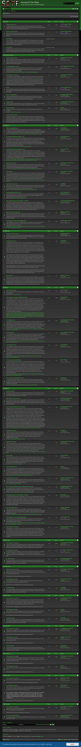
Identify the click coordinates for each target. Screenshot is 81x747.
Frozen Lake (27, 328)
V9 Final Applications (12, 128)
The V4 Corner (6, 626)
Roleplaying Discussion (12, 66)
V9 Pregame (6, 125)
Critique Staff (13, 513)
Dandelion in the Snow (64, 275)
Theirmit (63, 67)
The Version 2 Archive (12, 678)
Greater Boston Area (12, 478)
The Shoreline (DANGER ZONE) (15, 378)
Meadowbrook (20, 168)
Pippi (62, 580)
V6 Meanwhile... (10, 587)
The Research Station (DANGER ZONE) (17, 297)
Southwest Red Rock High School (15, 149)
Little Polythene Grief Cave (67, 171)
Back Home (9, 275)
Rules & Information (12, 31)
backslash (63, 333)
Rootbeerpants (64, 193)
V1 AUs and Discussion (12, 715)
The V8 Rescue (65, 344)
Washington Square (36, 451)
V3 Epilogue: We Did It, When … (68, 656)
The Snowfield (14, 328)
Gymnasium (13, 159)
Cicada (62, 75)
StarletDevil (63, 102)
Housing (13, 356)
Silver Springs (14, 168)
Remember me (47, 724)
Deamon (63, 518)
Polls (7, 87)
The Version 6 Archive (12, 569)
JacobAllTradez (64, 95)
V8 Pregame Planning (12, 527)
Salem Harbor (30, 475)
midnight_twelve (64, 478)
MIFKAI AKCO (64, 716)
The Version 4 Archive (12, 628)
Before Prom (14, 198)
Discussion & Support (8, 55)
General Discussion (11, 58)
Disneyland (22, 146)
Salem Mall (9, 455)
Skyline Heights (27, 168)
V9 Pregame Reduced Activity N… (68, 66)
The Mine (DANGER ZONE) (13, 360)
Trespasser (64, 377)
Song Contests (17, 112)
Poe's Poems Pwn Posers (67, 578)
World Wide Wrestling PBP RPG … (67, 94)
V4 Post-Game (10, 646)
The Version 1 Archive (12, 707)
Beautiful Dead (65, 297)
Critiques (22, 72)
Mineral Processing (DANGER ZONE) (13, 375)
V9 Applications (14, 133)
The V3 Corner (6, 653)
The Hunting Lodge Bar (20, 356)
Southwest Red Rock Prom (13, 192)
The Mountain (10, 332)
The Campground (34, 328)
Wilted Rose (64, 240)
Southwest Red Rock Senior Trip (15, 136)
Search (5, 10)
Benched (63, 617)
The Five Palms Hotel (15, 146)
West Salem (13, 438)
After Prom (22, 198)
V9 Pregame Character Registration (16, 221)
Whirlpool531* (64, 646)
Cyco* (62, 679)
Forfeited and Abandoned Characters (34, 133)
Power (63, 609)
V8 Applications (14, 514)
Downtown (9, 171)
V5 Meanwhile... (10, 618)
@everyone (64, 494)
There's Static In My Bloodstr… (68, 542)
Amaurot (63, 430)
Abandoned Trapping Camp (12, 329)
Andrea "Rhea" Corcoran (67, 220)
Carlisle (62, 241)
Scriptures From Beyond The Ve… (68, 101)
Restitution (64, 587)
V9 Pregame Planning (12, 75)
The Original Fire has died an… (68, 706)
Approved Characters (22, 133)
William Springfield (65, 507)
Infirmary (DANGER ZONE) (27, 313)
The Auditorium (36, 159)
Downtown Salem (11, 441)
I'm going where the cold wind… (68, 319)
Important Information (12, 234)
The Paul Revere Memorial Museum (18, 451)
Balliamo (63, 183)
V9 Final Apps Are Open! (66, 24)
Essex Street (28, 451)
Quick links (4, 9)
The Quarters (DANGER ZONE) (17, 312)
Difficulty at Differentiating (67, 486)
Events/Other (34, 189)
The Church (28, 356)
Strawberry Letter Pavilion (36, 168)
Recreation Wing (30, 427)
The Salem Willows (11, 466)
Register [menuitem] (78, 9)
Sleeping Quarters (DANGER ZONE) (31, 312)
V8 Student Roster (11, 290)
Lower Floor (19, 463)
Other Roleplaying (11, 95)
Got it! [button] (72, 744)
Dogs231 (63, 345)
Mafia (12, 112)
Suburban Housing (21, 438)
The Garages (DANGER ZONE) (26, 316)
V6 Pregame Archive (12, 579)
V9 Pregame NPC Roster (30, 226)
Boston (12, 483)
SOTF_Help (63, 32)
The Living (13, 294)
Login (9, 10)
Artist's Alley (9, 102)
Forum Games (10, 108)
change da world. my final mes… (66, 57)
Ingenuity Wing (37, 427)
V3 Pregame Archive (12, 666)
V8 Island (5, 287)
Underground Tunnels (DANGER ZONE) (17, 317)
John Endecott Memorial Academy (15, 407)
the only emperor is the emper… (68, 332)
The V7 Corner (6, 540)
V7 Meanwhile (10, 558)
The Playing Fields (29, 159)
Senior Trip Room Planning (67, 74)
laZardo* (63, 686)
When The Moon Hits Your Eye (68, 441)
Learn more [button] (49, 744)
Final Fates (64, 645)
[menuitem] (73, 9)
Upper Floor (13, 463)
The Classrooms (27, 160)
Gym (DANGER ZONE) (14, 316)
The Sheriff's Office (15, 357)
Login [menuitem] (75, 9)
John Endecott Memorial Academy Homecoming (19, 486)
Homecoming (23, 492)
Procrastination (65, 455)
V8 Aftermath (6, 231)
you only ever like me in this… (68, 162)
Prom (18, 198)
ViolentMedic (63, 321)
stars (63, 107)
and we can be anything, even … (68, 477)
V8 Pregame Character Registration (16, 517)
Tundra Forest (21, 328)
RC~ (62, 456)
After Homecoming (30, 492)
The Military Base (11, 241)
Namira (62, 298)
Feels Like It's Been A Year (67, 406)
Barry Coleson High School (67, 715)
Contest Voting (28, 72)
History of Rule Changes (66, 31)
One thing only (65, 685)
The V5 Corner (6, 595)
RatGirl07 (63, 137)
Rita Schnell (64, 127)
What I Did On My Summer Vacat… (68, 200)
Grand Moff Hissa (64, 201)
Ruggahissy (63, 234)
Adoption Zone (34, 72)
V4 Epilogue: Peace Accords (67, 628)
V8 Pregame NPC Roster (30, 522)
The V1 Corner (6, 704)
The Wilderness (10, 320)
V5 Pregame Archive (12, 609)
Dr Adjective (63, 431)
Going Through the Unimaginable (66, 390)
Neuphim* (63, 667)
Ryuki (62, 150)
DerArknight (63, 407)
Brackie (62, 588)
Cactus (62, 657)
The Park (13, 475)
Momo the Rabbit (63, 359)
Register (14, 10)
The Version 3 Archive (12, 656)
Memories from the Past (13, 212)
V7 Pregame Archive (12, 550)
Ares (62, 638)
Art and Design (20, 160)
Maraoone (63, 108)
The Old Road (41, 328)
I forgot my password (40, 724)
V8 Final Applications (12, 507)
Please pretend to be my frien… (68, 526)
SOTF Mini (9, 47)
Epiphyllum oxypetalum (65, 211)
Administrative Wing (15, 427)
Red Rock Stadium (21, 159)
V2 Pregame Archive (12, 685)
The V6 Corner (6, 566)
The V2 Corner (6, 675)
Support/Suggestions (15, 72)
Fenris (62, 163)
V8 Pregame (6, 388)
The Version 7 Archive (12, 543)
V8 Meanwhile (10, 391)
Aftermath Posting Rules (65, 233)
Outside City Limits (11, 184)
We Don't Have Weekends (67, 398)
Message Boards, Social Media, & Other (17, 201)
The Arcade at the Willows (21, 475)
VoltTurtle (63, 25)
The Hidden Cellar (35, 356)
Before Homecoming (15, 492)
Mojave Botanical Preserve (16, 189)
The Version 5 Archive (12, 598)
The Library (34, 160)
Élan (63, 466)
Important (5, 21)
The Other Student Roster (67, 558)
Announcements (11, 24)
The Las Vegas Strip (26, 189)
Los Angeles (28, 146)
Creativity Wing (23, 427)
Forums (8, 8)
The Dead (18, 294)
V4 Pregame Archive (12, 637)
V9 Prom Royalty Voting (66, 87)
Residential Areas (11, 163)
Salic (62, 58)
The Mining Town (11, 345)
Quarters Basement (18, 313)
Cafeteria (15, 160)
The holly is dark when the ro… (68, 549)
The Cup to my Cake (66, 192)
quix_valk (41, 736)
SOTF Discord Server (12, 115)
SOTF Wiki (9, 39)
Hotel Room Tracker (66, 136)
